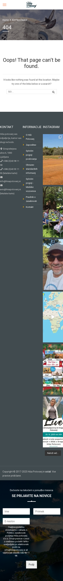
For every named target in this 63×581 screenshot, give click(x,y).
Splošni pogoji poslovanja (31, 155)
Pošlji (31, 564)
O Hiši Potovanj (30, 137)
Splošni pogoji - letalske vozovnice (31, 185)
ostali (48, 471)
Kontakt (29, 207)
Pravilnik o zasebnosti (31, 199)
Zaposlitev (31, 145)
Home (6, 20)
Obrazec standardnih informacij (31, 169)
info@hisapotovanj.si (10, 181)
